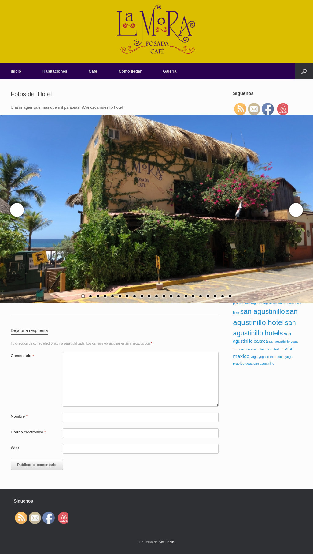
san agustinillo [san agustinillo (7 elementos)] (262, 311)
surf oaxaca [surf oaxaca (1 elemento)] (241, 349)
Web (15, 447)
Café (93, 71)
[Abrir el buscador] (304, 71)
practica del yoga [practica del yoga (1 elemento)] (245, 303)
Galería (169, 71)
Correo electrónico (28, 432)
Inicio (16, 71)
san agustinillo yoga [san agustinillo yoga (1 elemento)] (283, 341)
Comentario (22, 355)
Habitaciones (54, 71)
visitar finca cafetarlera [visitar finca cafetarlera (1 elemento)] (267, 349)
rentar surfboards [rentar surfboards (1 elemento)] (281, 303)
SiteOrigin (166, 542)
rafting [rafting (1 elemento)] (263, 303)
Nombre (19, 416)
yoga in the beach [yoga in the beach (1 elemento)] (271, 357)
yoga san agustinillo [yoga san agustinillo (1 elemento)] (259, 363)
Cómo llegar (130, 71)
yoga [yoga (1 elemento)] (253, 357)
